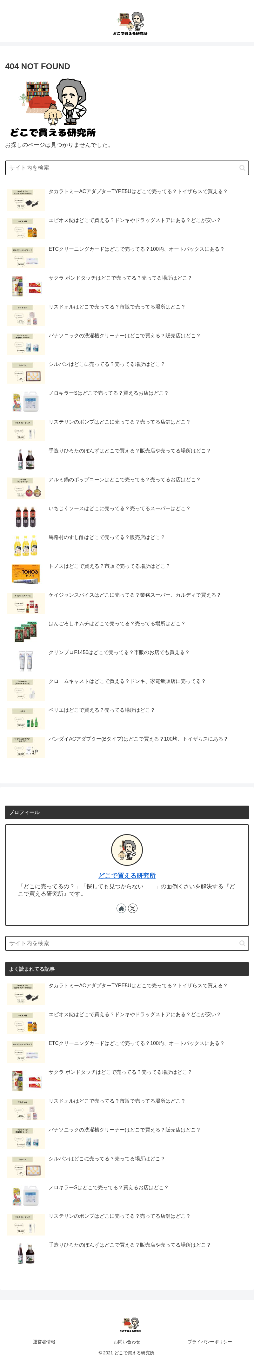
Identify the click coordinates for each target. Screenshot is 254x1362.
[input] (127, 167)
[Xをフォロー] (132, 908)
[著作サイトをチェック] (121, 908)
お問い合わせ (127, 1341)
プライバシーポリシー (210, 1341)
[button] (242, 168)
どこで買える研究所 (127, 875)
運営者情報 (44, 1341)
